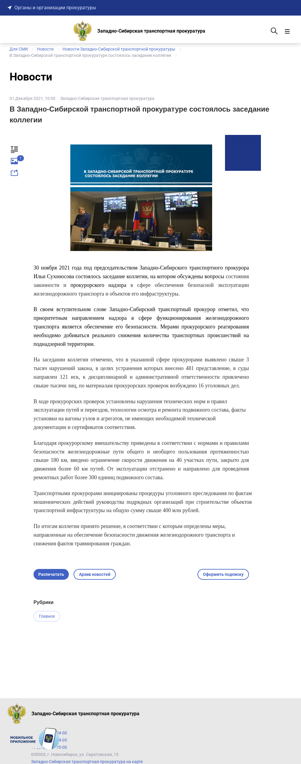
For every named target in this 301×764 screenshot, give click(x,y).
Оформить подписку (223, 574)
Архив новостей (94, 574)
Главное (47, 616)
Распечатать (51, 574)
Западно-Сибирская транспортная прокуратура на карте (87, 761)
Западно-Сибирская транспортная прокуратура (107, 98)
